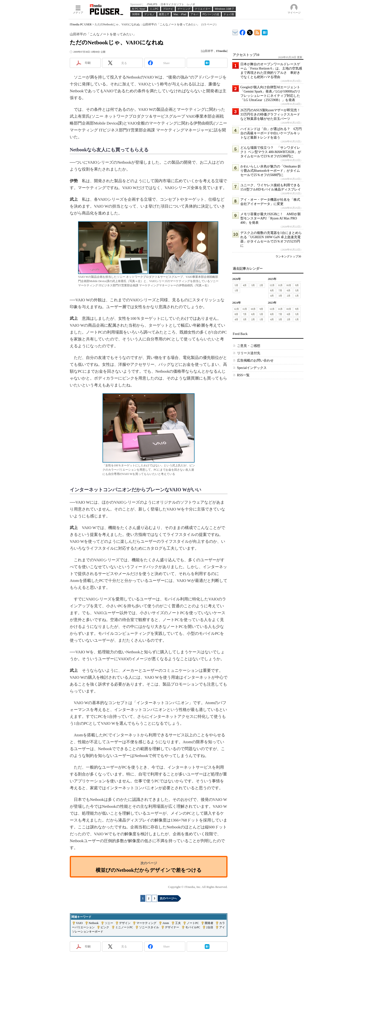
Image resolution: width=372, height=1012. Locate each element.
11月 (280, 285)
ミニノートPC (124, 927)
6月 (288, 290)
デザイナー (172, 927)
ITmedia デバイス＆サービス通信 (235, 32)
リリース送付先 (248, 353)
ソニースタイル (149, 927)
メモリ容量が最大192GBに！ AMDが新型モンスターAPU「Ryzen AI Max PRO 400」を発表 (270, 218)
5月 (236, 285)
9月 (297, 285)
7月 (280, 290)
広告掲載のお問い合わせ (255, 360)
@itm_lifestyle (250, 31)
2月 (261, 285)
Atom (166, 923)
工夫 (178, 923)
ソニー (109, 923)
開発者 (209, 923)
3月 (253, 285)
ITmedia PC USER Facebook (243, 31)
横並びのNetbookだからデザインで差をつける (148, 870)
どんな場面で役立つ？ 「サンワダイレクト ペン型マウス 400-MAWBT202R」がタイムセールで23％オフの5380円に (270, 152)
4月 (244, 285)
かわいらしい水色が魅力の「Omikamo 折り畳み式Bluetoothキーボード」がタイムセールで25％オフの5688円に (270, 171)
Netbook (93, 923)
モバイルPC (192, 927)
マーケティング (146, 923)
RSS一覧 (243, 375)
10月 (288, 285)
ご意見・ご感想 (248, 346)
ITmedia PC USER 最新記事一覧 (257, 32)
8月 (272, 290)
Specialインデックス (252, 368)
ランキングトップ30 (288, 256)
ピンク (105, 927)
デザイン (124, 923)
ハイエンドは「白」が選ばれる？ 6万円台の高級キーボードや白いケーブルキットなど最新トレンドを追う (271, 133)
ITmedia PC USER (81, 24)
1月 (236, 290)
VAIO (79, 923)
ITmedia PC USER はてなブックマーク (265, 32)
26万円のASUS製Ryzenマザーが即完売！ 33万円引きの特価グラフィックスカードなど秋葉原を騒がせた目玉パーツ (272, 114)
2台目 (209, 927)
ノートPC (193, 923)
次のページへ (168, 898)
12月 (272, 285)
